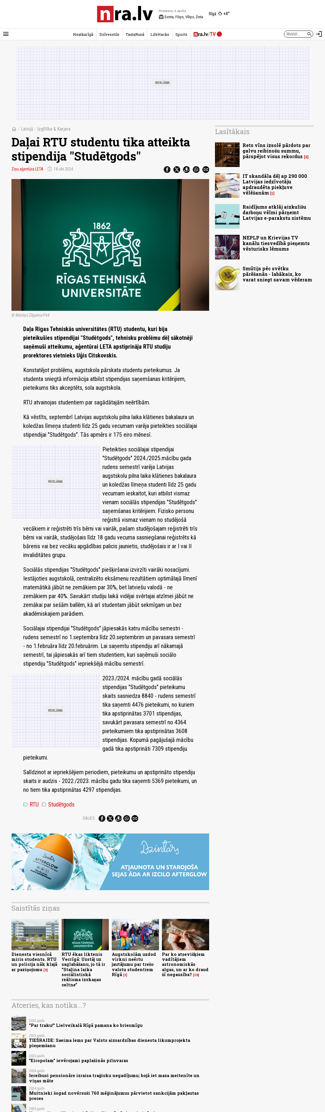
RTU (31, 804)
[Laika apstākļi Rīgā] (219, 14)
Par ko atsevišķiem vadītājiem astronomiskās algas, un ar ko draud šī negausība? (185, 964)
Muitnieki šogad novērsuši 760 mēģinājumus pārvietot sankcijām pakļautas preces (114, 1095)
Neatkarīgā (83, 34)
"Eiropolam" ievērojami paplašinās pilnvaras (78, 1060)
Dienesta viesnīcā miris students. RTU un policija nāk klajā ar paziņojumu (34, 961)
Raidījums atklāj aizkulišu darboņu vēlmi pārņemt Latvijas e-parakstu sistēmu (277, 212)
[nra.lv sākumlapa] (125, 14)
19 (196, 975)
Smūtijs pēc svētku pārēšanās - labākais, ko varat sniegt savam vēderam (277, 274)
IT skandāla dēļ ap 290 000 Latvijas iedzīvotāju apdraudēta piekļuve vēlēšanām (275, 184)
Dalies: (89, 818)
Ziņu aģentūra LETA (27, 169)
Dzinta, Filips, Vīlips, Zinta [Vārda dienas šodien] (181, 17)
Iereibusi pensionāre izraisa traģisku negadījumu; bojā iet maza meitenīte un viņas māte (114, 1078)
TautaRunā (135, 34)
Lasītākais (232, 131)
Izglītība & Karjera (53, 129)
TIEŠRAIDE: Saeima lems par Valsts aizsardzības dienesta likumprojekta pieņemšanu (109, 1042)
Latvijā (27, 129)
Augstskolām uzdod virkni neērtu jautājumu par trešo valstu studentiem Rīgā (134, 964)
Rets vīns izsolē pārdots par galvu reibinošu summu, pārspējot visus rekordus (276, 150)
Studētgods (58, 804)
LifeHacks (159, 34)
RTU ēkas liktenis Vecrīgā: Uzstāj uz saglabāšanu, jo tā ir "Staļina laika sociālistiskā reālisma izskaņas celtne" (83, 969)
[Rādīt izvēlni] (6, 34)
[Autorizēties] (319, 34)
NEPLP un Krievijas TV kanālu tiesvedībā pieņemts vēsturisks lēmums (276, 243)
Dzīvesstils (109, 34)
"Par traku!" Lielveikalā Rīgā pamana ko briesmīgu (86, 1025)
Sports (181, 34)
